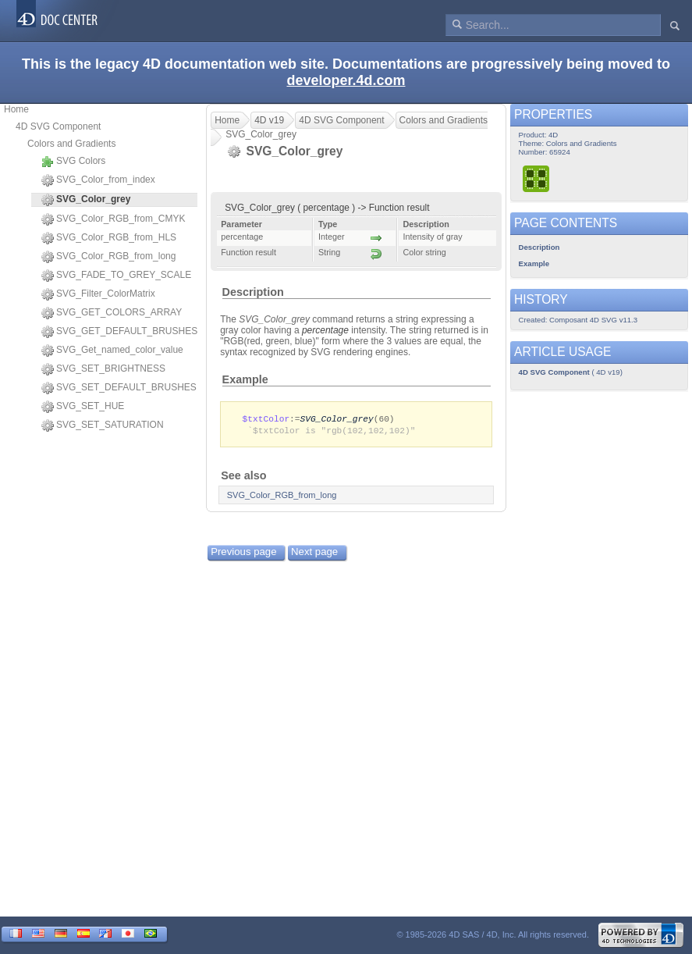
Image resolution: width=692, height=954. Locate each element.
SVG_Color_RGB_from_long (108, 257)
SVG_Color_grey (337, 419)
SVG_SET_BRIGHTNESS (103, 369)
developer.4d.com (345, 80)
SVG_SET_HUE (82, 406)
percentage (325, 330)
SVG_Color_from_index (98, 180)
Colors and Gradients (71, 143)
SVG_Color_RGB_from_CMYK (113, 219)
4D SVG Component (58, 126)
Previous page (243, 553)
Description (253, 292)
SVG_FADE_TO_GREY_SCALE (116, 275)
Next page (314, 553)
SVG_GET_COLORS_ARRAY (111, 313)
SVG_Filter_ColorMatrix (98, 294)
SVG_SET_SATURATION (102, 425)
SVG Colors (73, 161)
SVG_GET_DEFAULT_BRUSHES (119, 332)
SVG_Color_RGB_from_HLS (108, 238)
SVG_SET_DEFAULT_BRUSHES (119, 388)
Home (16, 109)
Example (245, 379)
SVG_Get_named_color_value (112, 350)
